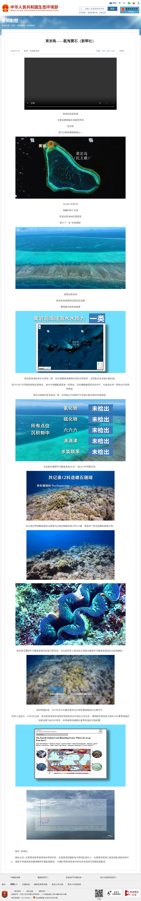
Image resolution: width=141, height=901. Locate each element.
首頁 (13, 26)
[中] (108, 51)
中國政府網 (15, 877)
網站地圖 (29, 891)
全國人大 (14, 884)
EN (124, 3)
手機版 (99, 894)
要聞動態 (21, 26)
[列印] (121, 51)
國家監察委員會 (41, 884)
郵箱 (112, 3)
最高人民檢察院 (74, 884)
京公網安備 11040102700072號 (45, 898)
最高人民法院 (57, 884)
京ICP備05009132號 (59, 894)
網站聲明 (17, 891)
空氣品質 (102, 13)
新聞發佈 (31, 26)
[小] (112, 51)
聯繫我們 (42, 891)
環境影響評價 (92, 13)
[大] (103, 51)
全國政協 (26, 884)
